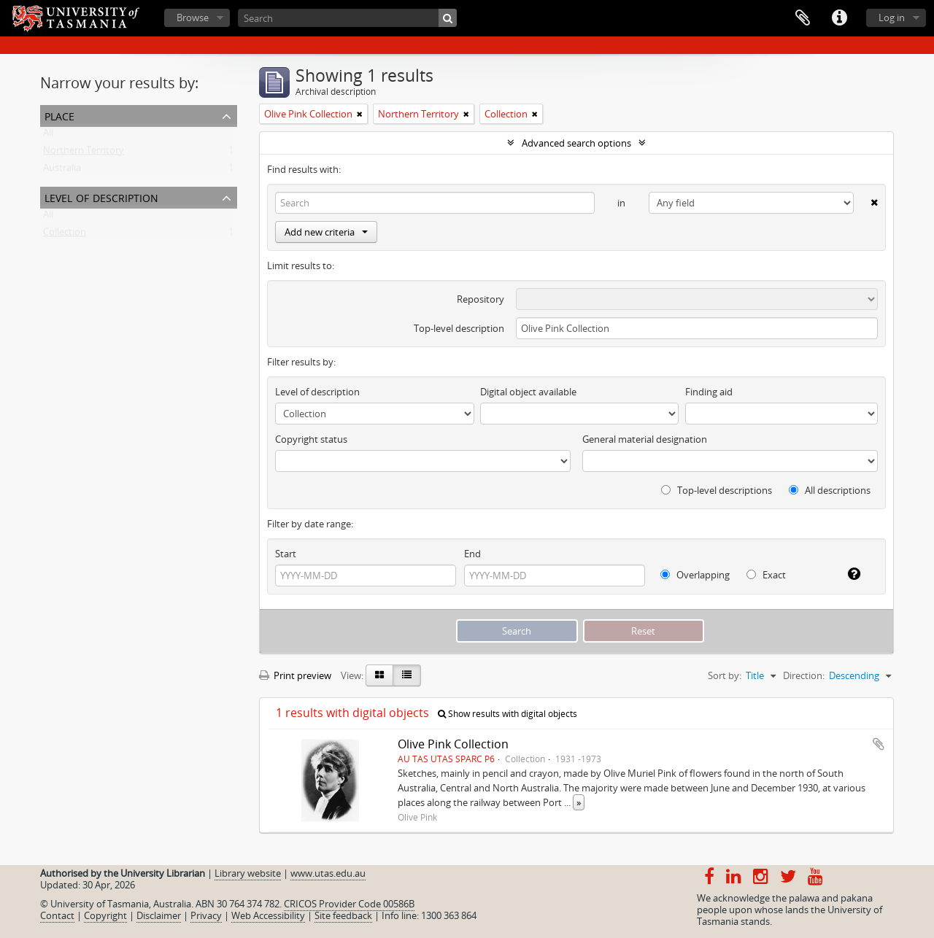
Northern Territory (83, 153)
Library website (248, 873)
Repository (480, 299)
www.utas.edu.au (328, 873)
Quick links (839, 18)
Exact (766, 574)
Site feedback (343, 915)
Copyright (105, 915)
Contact (57, 915)
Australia (62, 170)
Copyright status (311, 439)
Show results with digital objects (507, 714)
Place (59, 115)
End (472, 553)
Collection (64, 234)
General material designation (644, 439)
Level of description (101, 196)
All (48, 135)
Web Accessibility (268, 915)
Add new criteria (326, 232)
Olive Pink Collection (453, 744)
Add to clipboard (878, 744)
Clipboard (802, 18)
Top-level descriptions (716, 490)
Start (285, 553)
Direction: (804, 675)
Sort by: (724, 675)
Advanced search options (576, 143)
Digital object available (528, 391)
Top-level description (459, 328)
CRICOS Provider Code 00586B (349, 903)
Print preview (295, 675)
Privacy (206, 915)
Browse (193, 17)
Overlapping (695, 574)
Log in (892, 17)
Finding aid (709, 391)
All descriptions (830, 490)
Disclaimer (158, 915)
